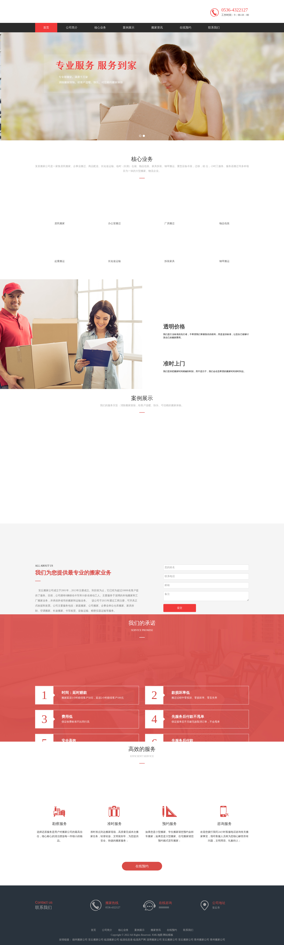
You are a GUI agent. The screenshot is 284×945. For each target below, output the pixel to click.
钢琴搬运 (224, 261)
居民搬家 (60, 223)
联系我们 (214, 27)
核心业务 (100, 27)
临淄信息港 (126, 939)
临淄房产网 (139, 939)
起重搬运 (60, 261)
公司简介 (72, 27)
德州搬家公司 (79, 939)
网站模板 (168, 935)
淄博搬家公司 (154, 939)
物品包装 (224, 223)
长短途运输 (114, 261)
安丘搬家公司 (95, 939)
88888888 (164, 907)
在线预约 (185, 27)
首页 (46, 27)
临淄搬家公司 (111, 939)
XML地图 (157, 935)
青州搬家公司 (201, 939)
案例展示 (128, 27)
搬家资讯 (157, 27)
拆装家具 (169, 261)
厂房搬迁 (169, 223)
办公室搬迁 (114, 223)
